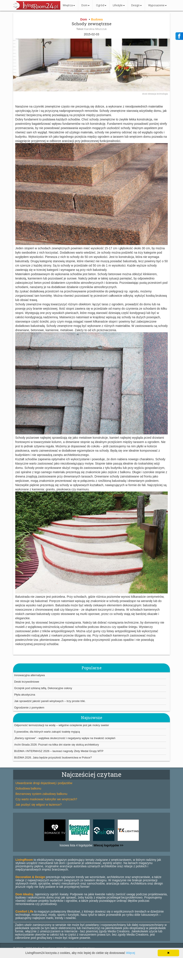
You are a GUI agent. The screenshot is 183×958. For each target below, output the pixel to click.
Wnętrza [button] (69, 5)
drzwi (145, 94)
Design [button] (136, 5)
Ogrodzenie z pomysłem (29, 707)
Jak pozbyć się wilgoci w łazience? (38, 804)
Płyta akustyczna (24, 694)
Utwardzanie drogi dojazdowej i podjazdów (43, 783)
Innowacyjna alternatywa (29, 675)
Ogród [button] (101, 5)
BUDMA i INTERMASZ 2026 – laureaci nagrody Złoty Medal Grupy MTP (58, 751)
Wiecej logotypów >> (108, 845)
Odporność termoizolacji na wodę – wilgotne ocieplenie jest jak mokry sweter (61, 725)
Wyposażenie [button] (157, 5)
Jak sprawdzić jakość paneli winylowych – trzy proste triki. (49, 701)
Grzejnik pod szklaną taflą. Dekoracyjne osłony (43, 688)
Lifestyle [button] (119, 5)
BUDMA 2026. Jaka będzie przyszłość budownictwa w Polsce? (53, 757)
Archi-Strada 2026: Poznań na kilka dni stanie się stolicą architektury (56, 744)
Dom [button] (85, 5)
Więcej (130, 953)
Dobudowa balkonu (28, 788)
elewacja (152, 94)
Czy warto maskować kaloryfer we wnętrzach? (46, 799)
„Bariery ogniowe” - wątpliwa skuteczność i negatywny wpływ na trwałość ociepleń (64, 738)
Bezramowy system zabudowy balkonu (41, 794)
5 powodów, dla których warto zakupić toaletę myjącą (47, 731)
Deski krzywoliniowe (26, 681)
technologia (162, 94)
